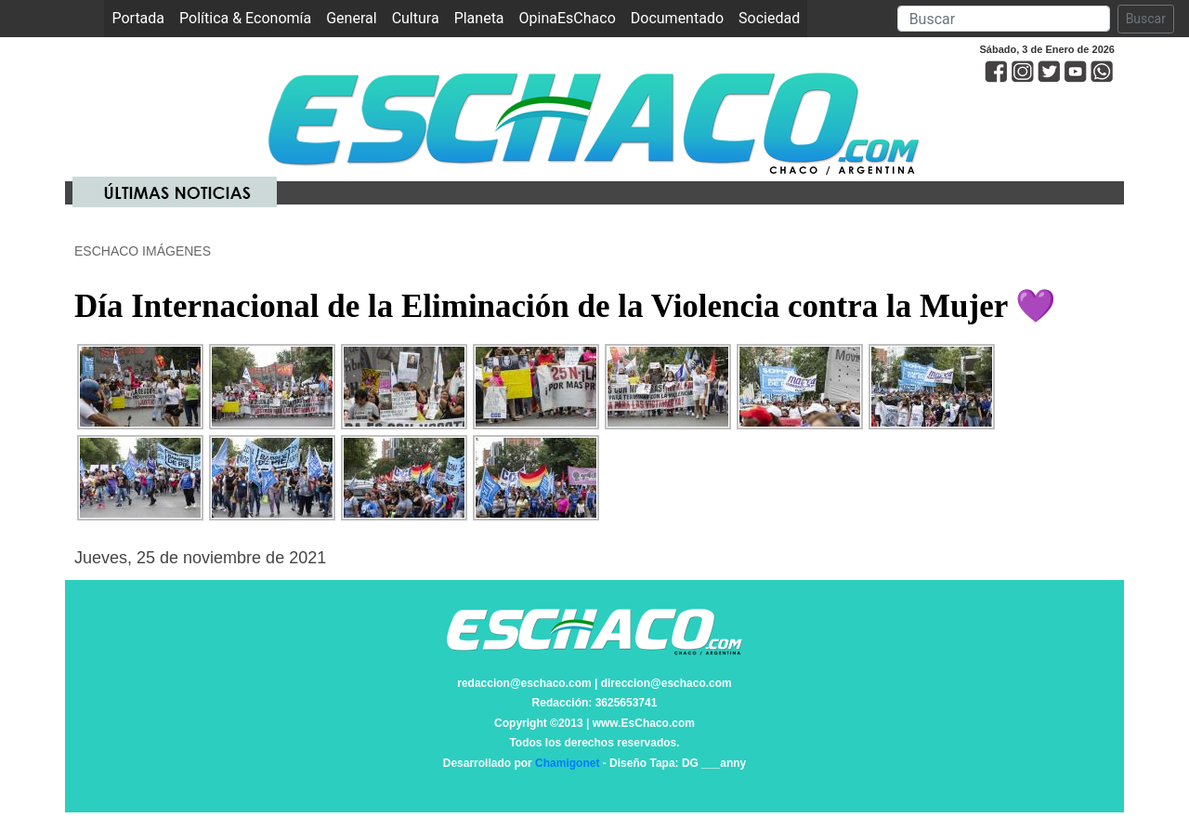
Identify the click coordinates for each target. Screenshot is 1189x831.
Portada (141, 17)
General (351, 18)
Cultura (415, 18)
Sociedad (769, 18)
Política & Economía (245, 18)
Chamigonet (567, 763)
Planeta (479, 18)
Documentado (677, 18)
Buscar (1146, 18)
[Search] (1003, 19)
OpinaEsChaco (567, 18)
